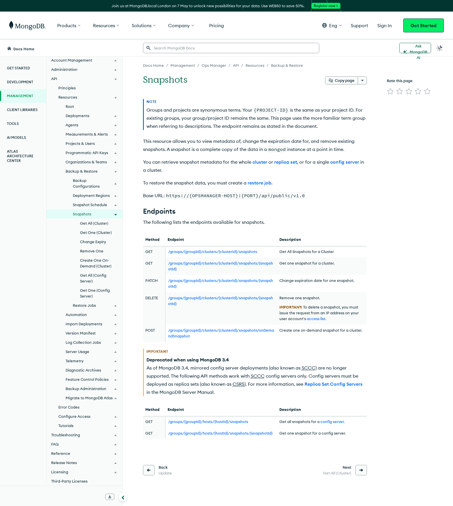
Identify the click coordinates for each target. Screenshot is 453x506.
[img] (390, 91)
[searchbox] (231, 48)
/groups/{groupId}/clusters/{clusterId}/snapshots (212, 251)
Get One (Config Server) (95, 293)
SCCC (308, 368)
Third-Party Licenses (69, 481)
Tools (13, 123)
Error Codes (68, 407)
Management (20, 96)
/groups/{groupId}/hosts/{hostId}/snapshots (208, 421)
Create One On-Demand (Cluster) (96, 263)
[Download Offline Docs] (109, 497)
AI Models (16, 137)
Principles (67, 88)
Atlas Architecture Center (20, 156)
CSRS (238, 384)
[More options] (362, 80)
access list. (316, 318)
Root (70, 106)
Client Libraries (22, 110)
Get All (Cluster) (94, 223)
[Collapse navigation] (123, 497)
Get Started (424, 25)
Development (20, 82)
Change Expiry (93, 241)
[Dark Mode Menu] (440, 48)
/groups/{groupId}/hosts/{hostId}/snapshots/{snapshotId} (220, 433)
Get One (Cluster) (96, 232)
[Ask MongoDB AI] (415, 48)
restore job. (260, 183)
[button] (331, 25)
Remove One (91, 251)
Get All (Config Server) (93, 278)
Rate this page (400, 80)
